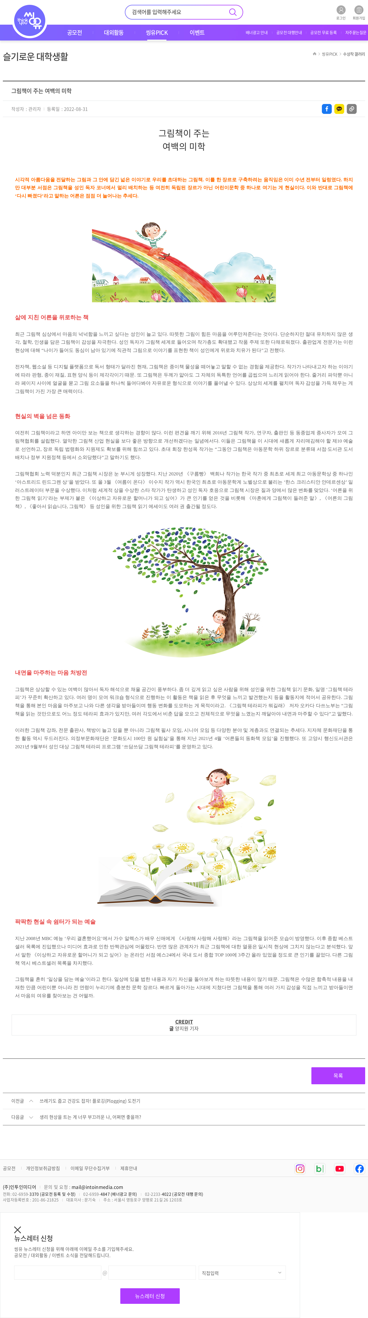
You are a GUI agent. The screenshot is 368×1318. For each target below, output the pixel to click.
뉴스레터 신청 (150, 1296)
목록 (338, 1075)
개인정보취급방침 (43, 1168)
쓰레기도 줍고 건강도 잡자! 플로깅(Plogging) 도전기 (90, 1101)
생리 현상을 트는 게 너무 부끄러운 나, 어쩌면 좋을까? (90, 1117)
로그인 (341, 12)
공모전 (9, 1168)
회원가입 (359, 12)
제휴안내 (128, 1168)
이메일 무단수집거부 (90, 1168)
